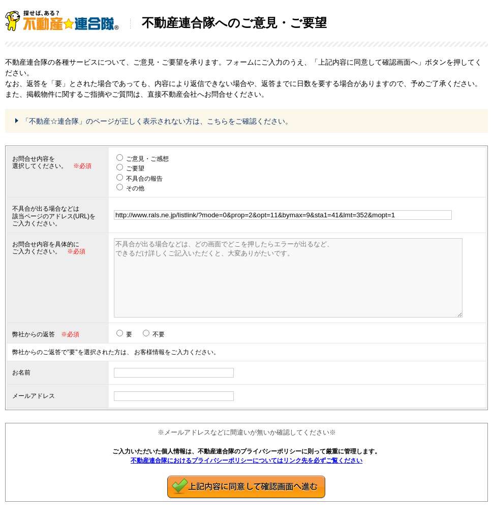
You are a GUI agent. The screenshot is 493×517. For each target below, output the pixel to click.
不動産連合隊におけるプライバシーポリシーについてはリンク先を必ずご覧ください (246, 460)
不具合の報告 (144, 178)
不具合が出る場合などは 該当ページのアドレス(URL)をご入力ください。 (54, 216)
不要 (158, 334)
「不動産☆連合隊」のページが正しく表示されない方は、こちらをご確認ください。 (157, 121)
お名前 (21, 372)
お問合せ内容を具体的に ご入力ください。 (45, 248)
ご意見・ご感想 (147, 158)
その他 (135, 188)
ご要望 (135, 168)
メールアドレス (33, 395)
